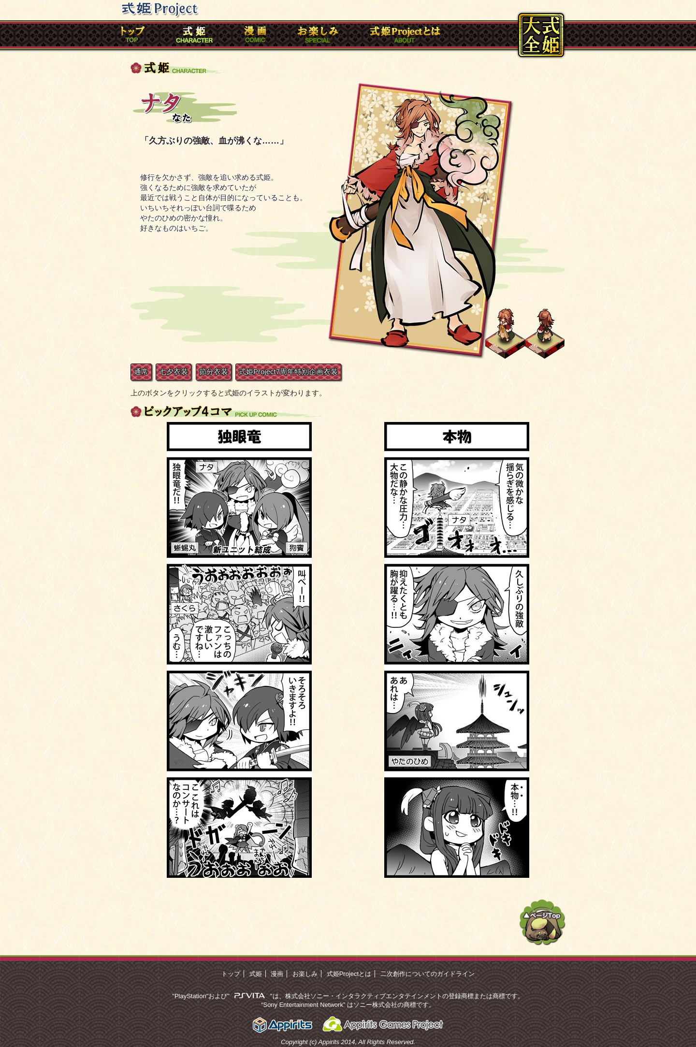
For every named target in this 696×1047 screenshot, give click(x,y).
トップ (230, 973)
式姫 (255, 973)
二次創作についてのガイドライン (427, 973)
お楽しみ (305, 973)
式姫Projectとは (349, 973)
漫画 (277, 973)
